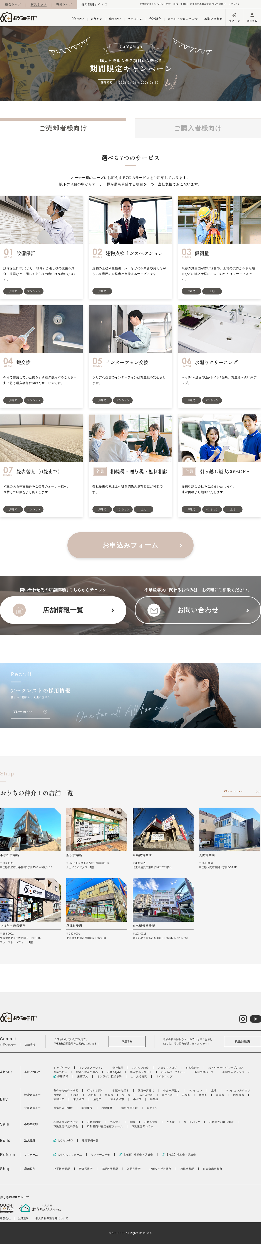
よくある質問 (139, 1076)
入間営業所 (134, 1168)
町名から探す (95, 1090)
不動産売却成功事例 (66, 1126)
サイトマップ (164, 1076)
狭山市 (126, 1094)
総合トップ (13, 4)
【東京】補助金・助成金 (179, 1154)
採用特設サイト (93, 4)
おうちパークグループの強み (226, 1067)
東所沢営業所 (110, 1168)
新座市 (203, 1094)
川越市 (75, 1094)
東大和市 (78, 1099)
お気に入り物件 (63, 1107)
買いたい (78, 19)
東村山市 (59, 1099)
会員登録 (252, 21)
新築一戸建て (146, 1090)
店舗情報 (30, 1044)
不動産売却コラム (143, 1126)
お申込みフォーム (131, 545)
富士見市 (167, 1094)
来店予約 (127, 1041)
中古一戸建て (171, 1090)
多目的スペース (204, 1072)
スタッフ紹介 (140, 1067)
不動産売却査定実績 (221, 1122)
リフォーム (135, 19)
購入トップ (39, 4)
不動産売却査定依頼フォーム (105, 1126)
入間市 (92, 1094)
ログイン (234, 21)
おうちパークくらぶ (173, 1072)
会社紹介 (155, 19)
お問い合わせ (213, 19)
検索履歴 (107, 1107)
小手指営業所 (62, 1168)
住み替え (115, 1122)
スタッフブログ (167, 1067)
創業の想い (60, 1072)
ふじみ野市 (146, 1094)
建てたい (115, 19)
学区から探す (120, 1090)
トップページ (62, 1067)
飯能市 (109, 1094)
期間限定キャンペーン (236, 1072)
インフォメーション (91, 1067)
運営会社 (5, 1218)
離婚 (132, 1122)
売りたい (96, 19)
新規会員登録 (242, 1041)
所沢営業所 (86, 1168)
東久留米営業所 (212, 1168)
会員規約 (23, 1218)
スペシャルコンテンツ (182, 19)
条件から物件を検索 (66, 1090)
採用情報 (61, 1076)
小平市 (137, 1099)
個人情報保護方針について (51, 1218)
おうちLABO (63, 1140)
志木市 (186, 1094)
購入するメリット (141, 1072)
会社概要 (117, 1067)
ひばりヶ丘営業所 (160, 1168)
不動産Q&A (114, 1072)
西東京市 (238, 1094)
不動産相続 (94, 1122)
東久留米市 (117, 1099)
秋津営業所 (187, 1168)
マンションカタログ (238, 1090)
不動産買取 (151, 1122)
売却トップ (64, 4)
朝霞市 (220, 1094)
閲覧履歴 (87, 1107)
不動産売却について (66, 1122)
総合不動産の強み (87, 1072)
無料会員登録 (129, 1107)
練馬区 (154, 1099)
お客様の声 (192, 1067)
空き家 (171, 1122)
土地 (214, 1090)
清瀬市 (97, 1099)
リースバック (192, 1122)
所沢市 (58, 1094)
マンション (195, 1090)
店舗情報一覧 (63, 610)
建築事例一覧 (90, 1140)
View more (233, 791)
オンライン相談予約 (109, 1076)
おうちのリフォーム (68, 1154)
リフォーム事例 (100, 1154)
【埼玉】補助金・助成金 (136, 1154)
